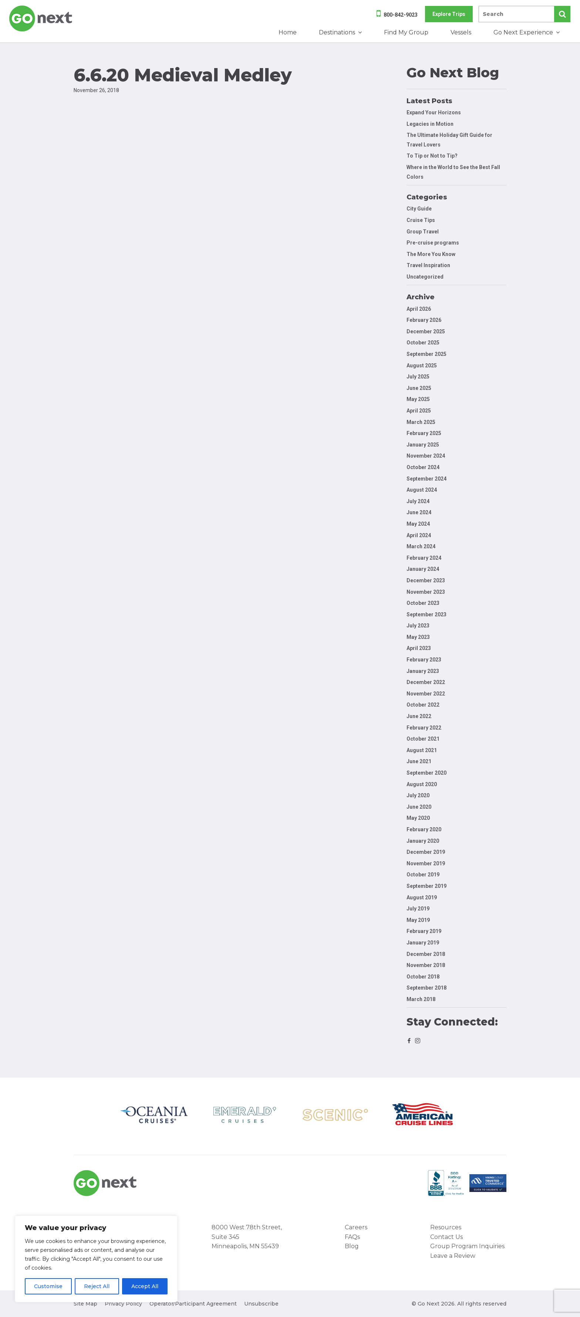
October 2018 (423, 977)
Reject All (96, 1286)
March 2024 (421, 546)
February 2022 (424, 728)
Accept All (144, 1286)
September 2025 (426, 354)
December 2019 (426, 852)
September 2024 (426, 479)
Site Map (85, 1303)
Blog (352, 1246)
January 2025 (423, 445)
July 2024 (418, 501)
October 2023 (423, 603)
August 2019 (422, 897)
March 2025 (421, 422)
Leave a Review (452, 1255)
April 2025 (419, 411)
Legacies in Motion (430, 124)
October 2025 (423, 343)
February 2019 (424, 931)
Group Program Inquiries (467, 1246)
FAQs (352, 1236)
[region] (96, 1259)
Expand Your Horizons (434, 112)
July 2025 (418, 377)
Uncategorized (425, 277)
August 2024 (422, 490)
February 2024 (424, 558)
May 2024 (418, 524)
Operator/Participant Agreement (193, 1303)
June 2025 (419, 388)
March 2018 (421, 999)
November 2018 (426, 965)
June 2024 (419, 512)
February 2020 (424, 829)
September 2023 (426, 614)
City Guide (419, 209)
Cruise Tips (421, 220)
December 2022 (426, 682)
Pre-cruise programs (433, 243)
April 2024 (419, 535)
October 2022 (423, 705)
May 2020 (418, 818)
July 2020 (418, 795)
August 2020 (422, 784)
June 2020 (419, 807)
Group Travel (423, 232)
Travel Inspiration (428, 265)
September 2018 (426, 988)
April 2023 (419, 648)
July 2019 (418, 909)
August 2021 (422, 750)
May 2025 (418, 399)
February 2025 (424, 433)
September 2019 (426, 886)
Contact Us (446, 1236)
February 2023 (424, 660)
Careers (356, 1227)
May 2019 (418, 920)
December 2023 (426, 580)
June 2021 (419, 761)
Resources (445, 1227)
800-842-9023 (401, 15)
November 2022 (426, 694)
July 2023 (418, 626)
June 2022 (419, 716)
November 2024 (426, 456)
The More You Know (431, 254)
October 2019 (423, 875)
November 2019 (426, 863)
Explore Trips (448, 14)
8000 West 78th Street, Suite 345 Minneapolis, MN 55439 (247, 1237)
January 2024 (423, 569)
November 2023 (426, 592)
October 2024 (423, 467)
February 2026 (424, 320)
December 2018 (426, 954)
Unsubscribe (261, 1303)
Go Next (41, 18)
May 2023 (418, 637)
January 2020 (423, 841)
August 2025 (422, 365)
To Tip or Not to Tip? (433, 156)
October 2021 (423, 739)
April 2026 (419, 309)
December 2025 (426, 331)
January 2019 (423, 943)
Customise (48, 1286)
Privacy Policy (123, 1303)
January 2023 (423, 671)
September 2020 (426, 773)
